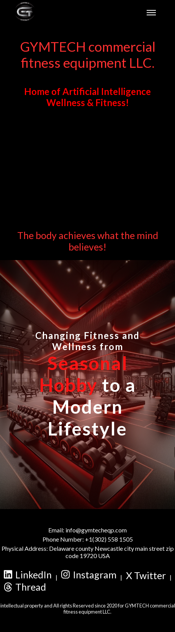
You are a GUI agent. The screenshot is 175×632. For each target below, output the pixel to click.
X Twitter (146, 575)
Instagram (88, 574)
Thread (25, 587)
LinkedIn (28, 574)
